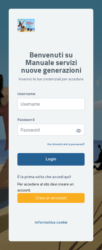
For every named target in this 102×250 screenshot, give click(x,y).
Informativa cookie (51, 222)
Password (26, 119)
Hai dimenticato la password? (66, 144)
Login (51, 159)
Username (26, 93)
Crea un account (51, 197)
